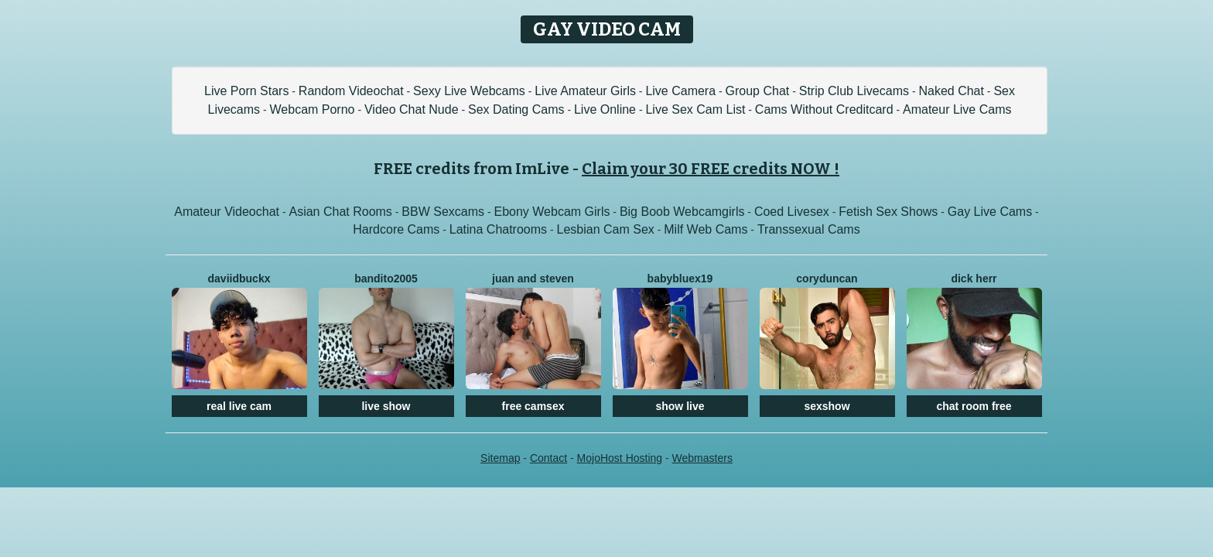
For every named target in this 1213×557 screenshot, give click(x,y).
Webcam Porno (312, 109)
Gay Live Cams (990, 211)
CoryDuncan (826, 278)
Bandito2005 (386, 278)
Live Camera (680, 90)
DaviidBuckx (239, 278)
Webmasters (702, 458)
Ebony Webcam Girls (552, 211)
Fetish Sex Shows (888, 211)
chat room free (973, 406)
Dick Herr (973, 278)
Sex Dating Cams (516, 109)
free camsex (533, 406)
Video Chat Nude (411, 109)
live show (385, 406)
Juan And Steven (533, 278)
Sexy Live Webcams (469, 90)
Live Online (605, 109)
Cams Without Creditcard (824, 109)
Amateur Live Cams (957, 109)
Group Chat (758, 90)
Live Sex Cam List (695, 109)
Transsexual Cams (808, 229)
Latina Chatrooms (498, 229)
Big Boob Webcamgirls (682, 211)
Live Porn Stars (246, 90)
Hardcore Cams (396, 229)
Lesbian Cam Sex (605, 229)
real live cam (239, 406)
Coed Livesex (791, 211)
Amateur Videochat (226, 211)
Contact (548, 458)
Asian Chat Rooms (340, 211)
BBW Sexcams (442, 211)
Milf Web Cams (705, 229)
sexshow (826, 406)
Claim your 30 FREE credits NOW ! (710, 168)
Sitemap (500, 458)
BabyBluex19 (680, 278)
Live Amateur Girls (585, 90)
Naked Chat (951, 90)
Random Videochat (351, 90)
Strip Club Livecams (854, 90)
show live (679, 406)
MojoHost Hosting (620, 458)
